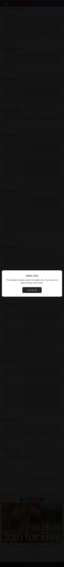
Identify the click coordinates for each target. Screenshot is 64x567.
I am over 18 (32, 290)
